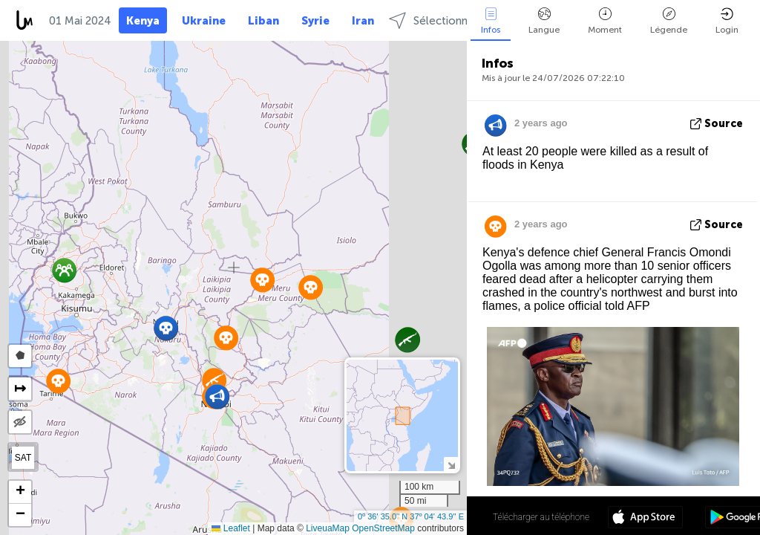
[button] (165, 328)
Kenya (143, 20)
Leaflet (230, 528)
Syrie (315, 20)
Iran (363, 20)
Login (726, 21)
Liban (263, 20)
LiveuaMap (328, 528)
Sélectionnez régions (455, 20)
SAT (23, 458)
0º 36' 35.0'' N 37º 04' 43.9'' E (411, 516)
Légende (668, 21)
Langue (544, 21)
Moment (605, 21)
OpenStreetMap (383, 528)
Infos (490, 21)
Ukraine (204, 20)
